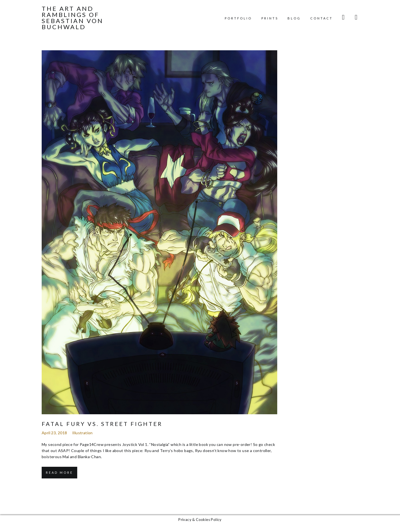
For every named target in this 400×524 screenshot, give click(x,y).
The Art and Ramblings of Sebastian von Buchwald (72, 18)
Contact (321, 18)
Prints (269, 18)
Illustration (82, 432)
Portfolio (238, 18)
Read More (59, 472)
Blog (294, 18)
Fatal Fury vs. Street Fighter (102, 423)
